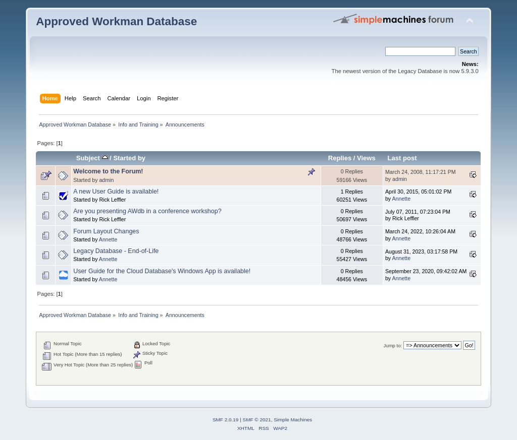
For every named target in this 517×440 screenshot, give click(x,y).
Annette (401, 199)
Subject (92, 158)
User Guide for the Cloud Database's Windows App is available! (161, 271)
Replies (339, 158)
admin (106, 180)
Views (366, 158)
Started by (129, 158)
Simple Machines (293, 419)
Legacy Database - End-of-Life (116, 251)
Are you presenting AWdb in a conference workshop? (147, 211)
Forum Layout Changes (106, 231)
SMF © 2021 (257, 419)
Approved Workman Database (116, 21)
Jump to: (393, 345)
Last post (402, 158)
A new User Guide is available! (116, 191)
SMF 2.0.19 (226, 419)
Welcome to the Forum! (108, 171)
